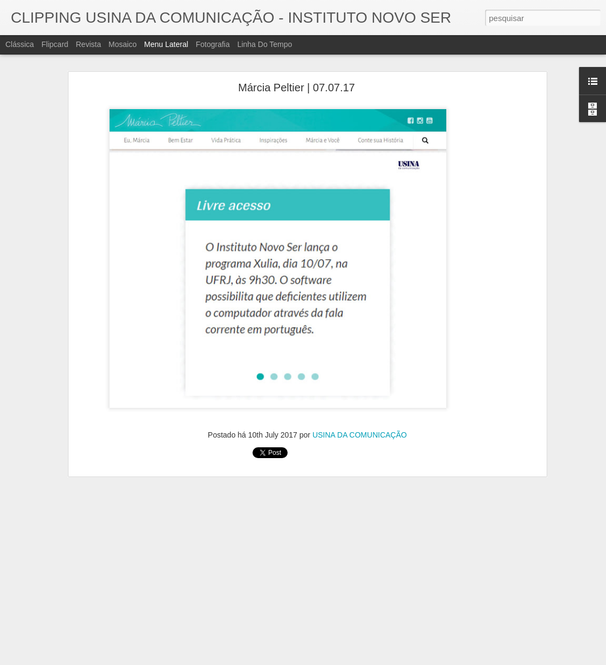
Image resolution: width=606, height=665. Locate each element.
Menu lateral (166, 44)
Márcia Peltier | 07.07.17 (296, 87)
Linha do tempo (264, 44)
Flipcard (55, 44)
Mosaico (122, 44)
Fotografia (213, 44)
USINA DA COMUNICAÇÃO (359, 435)
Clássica (19, 44)
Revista (88, 44)
